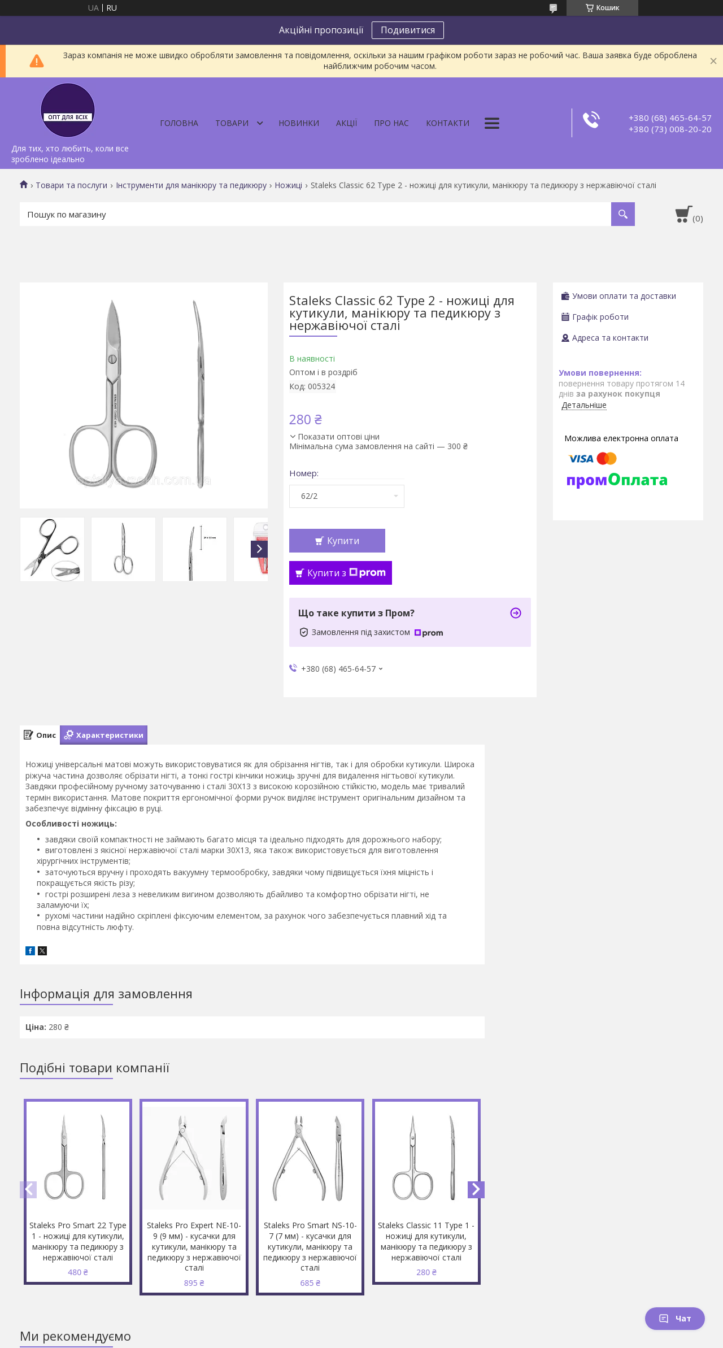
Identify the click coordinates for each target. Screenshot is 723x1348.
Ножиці (288, 185)
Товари (232, 123)
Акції (346, 123)
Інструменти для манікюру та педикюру (191, 185)
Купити (343, 540)
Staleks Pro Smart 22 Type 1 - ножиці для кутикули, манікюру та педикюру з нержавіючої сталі (78, 1241)
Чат (675, 1318)
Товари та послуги (71, 185)
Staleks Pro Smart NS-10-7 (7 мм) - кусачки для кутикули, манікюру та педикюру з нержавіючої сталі (310, 1246)
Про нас (391, 123)
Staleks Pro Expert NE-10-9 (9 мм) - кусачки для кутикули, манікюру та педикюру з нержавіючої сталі (194, 1246)
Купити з (346, 573)
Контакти (447, 123)
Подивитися (408, 30)
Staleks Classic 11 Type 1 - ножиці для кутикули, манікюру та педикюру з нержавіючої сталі (426, 1241)
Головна (179, 123)
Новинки (298, 123)
